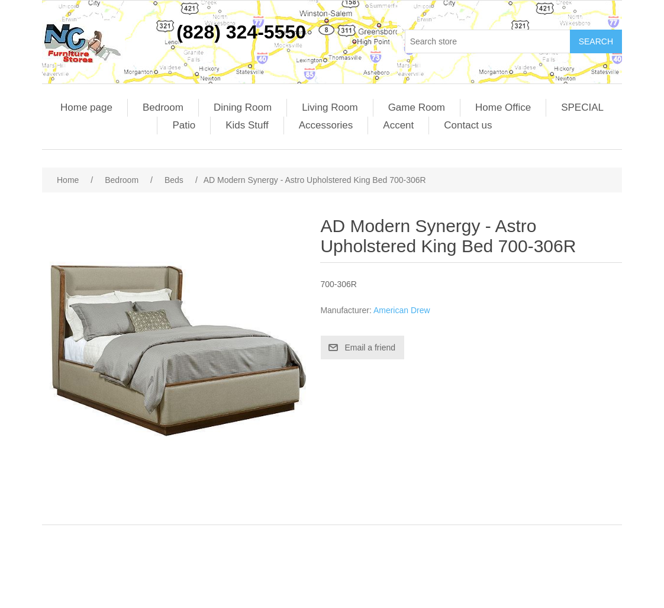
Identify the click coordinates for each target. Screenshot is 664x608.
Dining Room (243, 107)
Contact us (468, 125)
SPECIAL (582, 107)
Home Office (503, 107)
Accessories (326, 125)
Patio (183, 125)
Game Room (416, 107)
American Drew (401, 310)
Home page (86, 107)
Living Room (330, 107)
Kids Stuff (246, 125)
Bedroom (163, 107)
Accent (398, 125)
